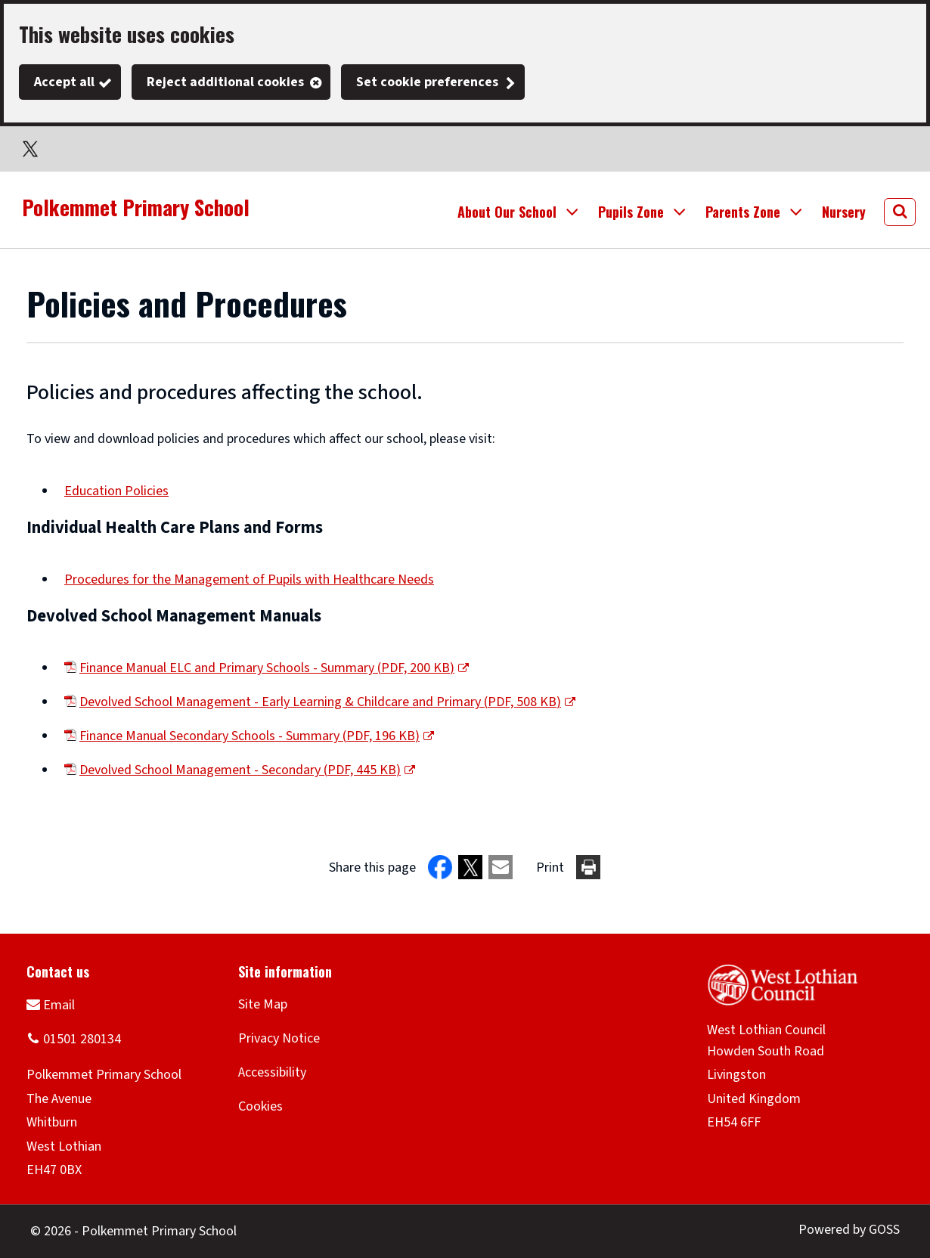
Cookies (260, 1106)
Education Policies (116, 491)
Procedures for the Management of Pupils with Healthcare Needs (249, 579)
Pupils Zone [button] (631, 212)
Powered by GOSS (849, 1229)
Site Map (262, 1004)
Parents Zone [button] (742, 212)
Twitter (30, 149)
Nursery (844, 212)
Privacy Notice (279, 1038)
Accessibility (272, 1072)
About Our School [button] (506, 212)
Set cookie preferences (427, 82)
